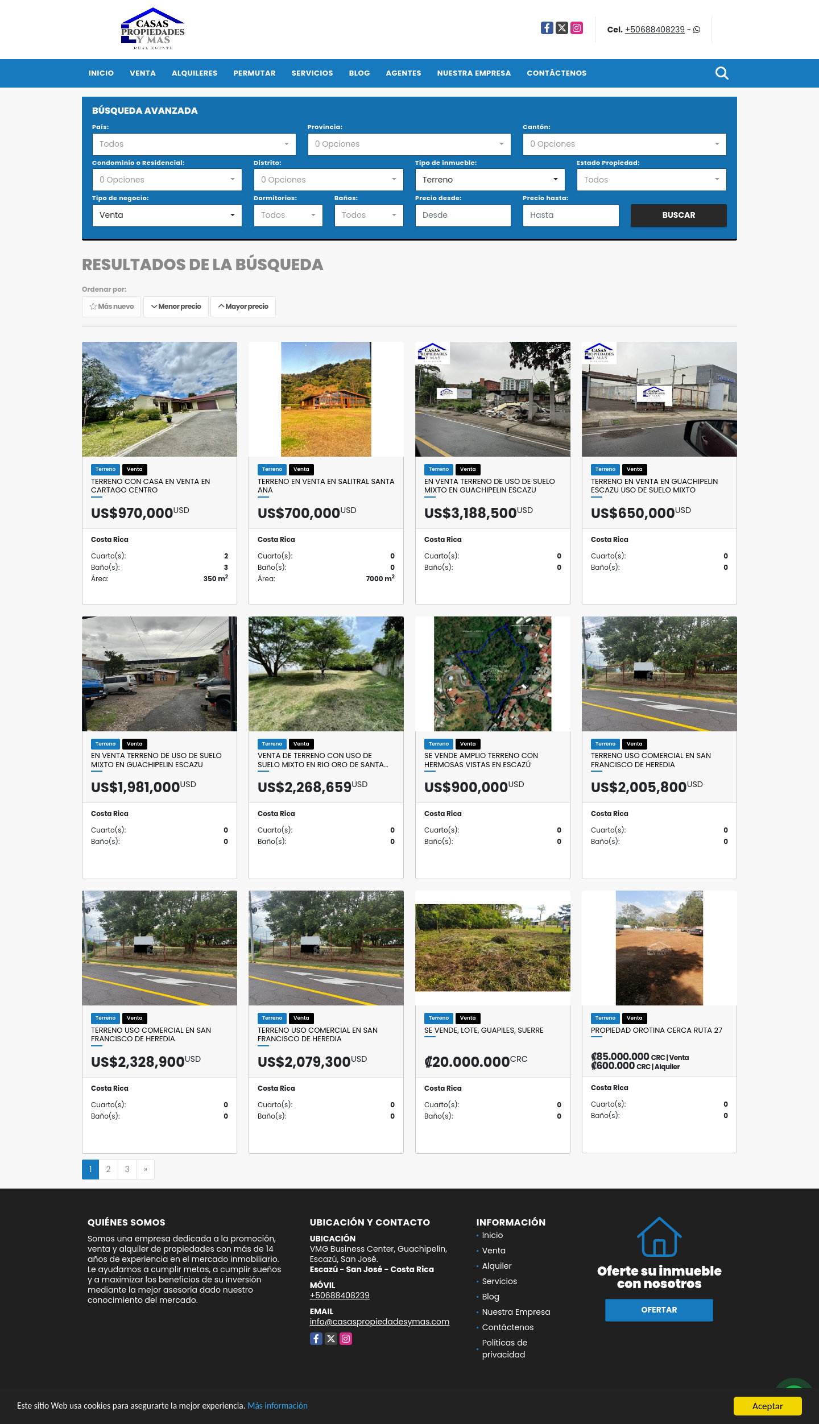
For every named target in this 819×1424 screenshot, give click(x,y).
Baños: (346, 197)
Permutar (255, 73)
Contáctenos (557, 73)
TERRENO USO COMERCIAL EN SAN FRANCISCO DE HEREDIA (651, 760)
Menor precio (176, 307)
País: (100, 126)
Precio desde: (438, 197)
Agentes (403, 73)
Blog (359, 73)
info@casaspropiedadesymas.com (380, 1321)
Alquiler (497, 1266)
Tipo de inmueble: (446, 162)
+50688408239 (655, 29)
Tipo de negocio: (120, 197)
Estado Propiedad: (608, 162)
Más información (303, 1407)
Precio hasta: (545, 197)
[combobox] (194, 144)
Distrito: (268, 162)
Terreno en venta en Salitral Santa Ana (326, 486)
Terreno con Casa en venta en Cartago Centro (150, 486)
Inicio (101, 73)
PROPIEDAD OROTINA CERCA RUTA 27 (656, 1030)
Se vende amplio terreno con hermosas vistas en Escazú (481, 760)
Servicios (312, 73)
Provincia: (325, 126)
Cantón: (537, 126)
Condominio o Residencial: (138, 162)
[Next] (145, 1170)
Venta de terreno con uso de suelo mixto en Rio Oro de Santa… (323, 760)
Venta (143, 73)
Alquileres (195, 73)
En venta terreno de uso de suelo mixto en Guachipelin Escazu (489, 486)
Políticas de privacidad (505, 1348)
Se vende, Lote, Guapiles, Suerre (484, 1030)
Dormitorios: (275, 197)
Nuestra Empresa (474, 73)
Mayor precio (243, 307)
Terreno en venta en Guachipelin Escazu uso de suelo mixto (654, 486)
